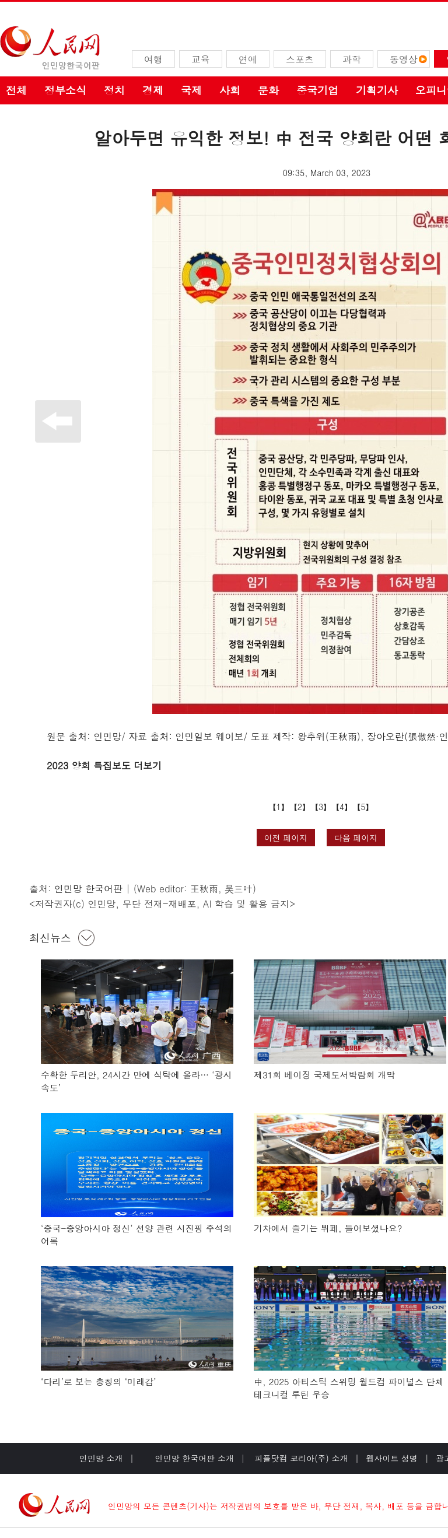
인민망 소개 (101, 1458)
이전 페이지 (286, 837)
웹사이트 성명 (392, 1458)
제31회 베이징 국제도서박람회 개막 (325, 1074)
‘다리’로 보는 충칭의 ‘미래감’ (98, 1381)
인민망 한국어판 (88, 888)
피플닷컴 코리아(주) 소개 (300, 1458)
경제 (152, 90)
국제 (191, 90)
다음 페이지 (356, 837)
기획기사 (377, 90)
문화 (268, 90)
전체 (16, 90)
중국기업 (317, 90)
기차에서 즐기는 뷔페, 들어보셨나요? (328, 1228)
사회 (229, 90)
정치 (114, 90)
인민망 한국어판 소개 (194, 1458)
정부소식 (65, 90)
